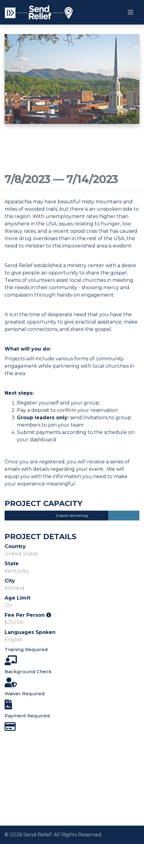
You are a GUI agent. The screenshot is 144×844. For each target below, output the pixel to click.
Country (15, 546)
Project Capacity (43, 503)
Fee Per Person (28, 615)
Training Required (26, 649)
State (12, 563)
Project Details (40, 536)
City (10, 581)
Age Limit (17, 598)
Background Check (28, 671)
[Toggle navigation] (130, 12)
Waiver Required (25, 693)
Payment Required (27, 715)
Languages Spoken (30, 632)
